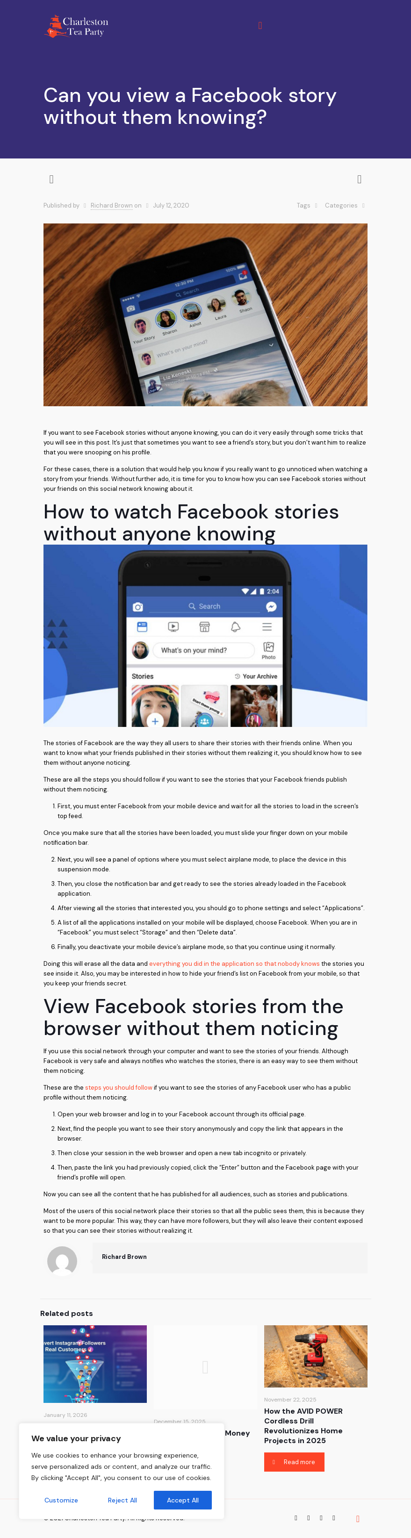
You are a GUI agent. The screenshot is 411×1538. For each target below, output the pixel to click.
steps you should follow (118, 1088)
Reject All (122, 1500)
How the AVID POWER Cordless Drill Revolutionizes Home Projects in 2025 (303, 1425)
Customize (61, 1500)
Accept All (183, 1500)
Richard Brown (112, 205)
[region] (121, 1471)
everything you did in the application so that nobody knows (234, 964)
